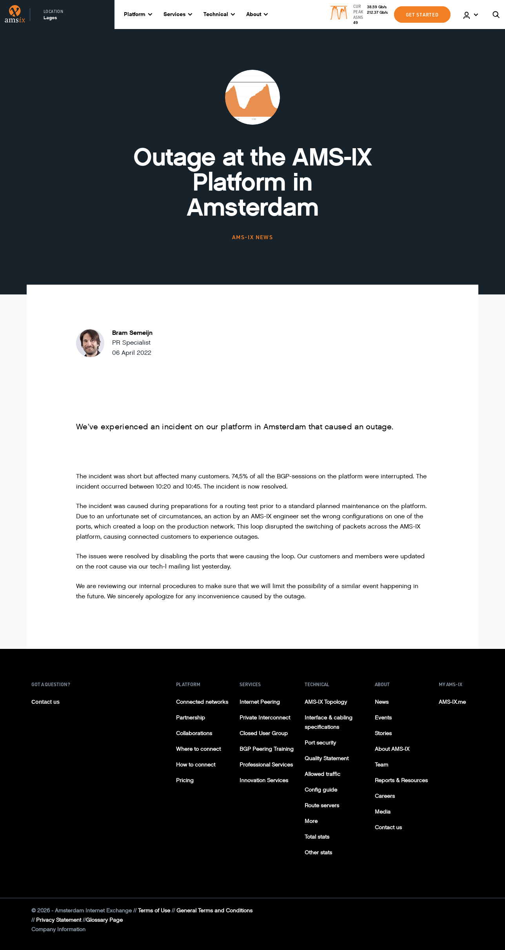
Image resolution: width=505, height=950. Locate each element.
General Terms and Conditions (214, 910)
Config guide (321, 790)
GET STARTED (422, 14)
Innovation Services (264, 780)
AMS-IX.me (452, 702)
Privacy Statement (59, 920)
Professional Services (266, 764)
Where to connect (198, 749)
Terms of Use (154, 910)
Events (383, 717)
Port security (320, 743)
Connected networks (202, 702)
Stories (383, 733)
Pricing (185, 780)
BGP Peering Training (267, 749)
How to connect (195, 764)
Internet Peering (260, 702)
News (382, 702)
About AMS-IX (392, 749)
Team (381, 764)
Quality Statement (327, 758)
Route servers (322, 805)
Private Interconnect (265, 717)
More (311, 821)
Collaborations (194, 733)
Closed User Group (264, 733)
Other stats (318, 852)
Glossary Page (104, 920)
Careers (385, 796)
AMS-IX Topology (326, 702)
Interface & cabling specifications (328, 722)
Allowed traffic (322, 774)
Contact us (45, 702)
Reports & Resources (401, 780)
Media (383, 812)
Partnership (190, 717)
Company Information (58, 929)
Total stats (317, 837)
